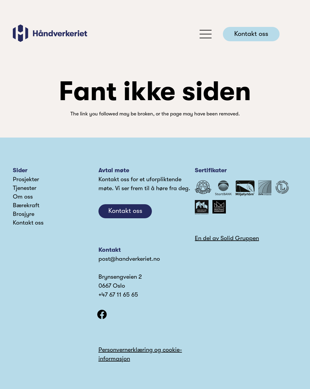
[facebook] (102, 314)
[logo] (50, 33)
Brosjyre (23, 213)
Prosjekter (26, 179)
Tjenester (24, 187)
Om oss (23, 196)
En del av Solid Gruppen (227, 238)
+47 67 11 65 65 (118, 294)
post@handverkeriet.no (129, 258)
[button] (206, 34)
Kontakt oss (28, 222)
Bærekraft (26, 205)
